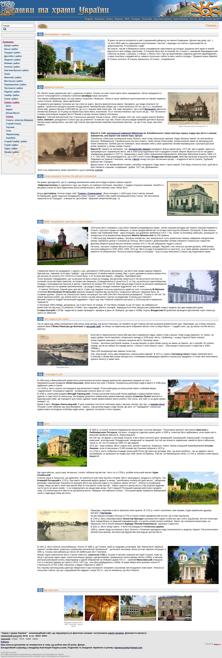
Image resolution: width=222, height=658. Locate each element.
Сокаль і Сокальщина (90, 193)
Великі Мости (12, 113)
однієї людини (116, 633)
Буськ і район (11, 49)
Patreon (5, 642)
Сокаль (9, 116)
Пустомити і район (13, 88)
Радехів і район (12, 92)
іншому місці (157, 404)
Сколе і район (11, 99)
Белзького (150, 109)
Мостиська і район (13, 81)
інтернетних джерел (140, 149)
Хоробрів (10, 138)
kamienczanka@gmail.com (128, 647)
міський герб (93, 326)
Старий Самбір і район (15, 141)
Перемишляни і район (15, 84)
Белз (8, 106)
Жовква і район (12, 63)
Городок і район (12, 52)
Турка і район (11, 148)
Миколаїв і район (12, 77)
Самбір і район (11, 95)
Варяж (9, 109)
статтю (99, 170)
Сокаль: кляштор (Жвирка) (19, 120)
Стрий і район (11, 145)
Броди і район (11, 45)
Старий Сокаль (13, 124)
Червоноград (12, 134)
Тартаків (10, 127)
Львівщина (8, 42)
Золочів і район (12, 67)
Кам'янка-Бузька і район (16, 70)
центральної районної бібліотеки (125, 133)
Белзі (136, 159)
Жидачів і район (12, 60)
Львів (7, 74)
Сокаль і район (11, 102)
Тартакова (106, 513)
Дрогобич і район (13, 56)
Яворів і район (11, 152)
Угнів (8, 131)
